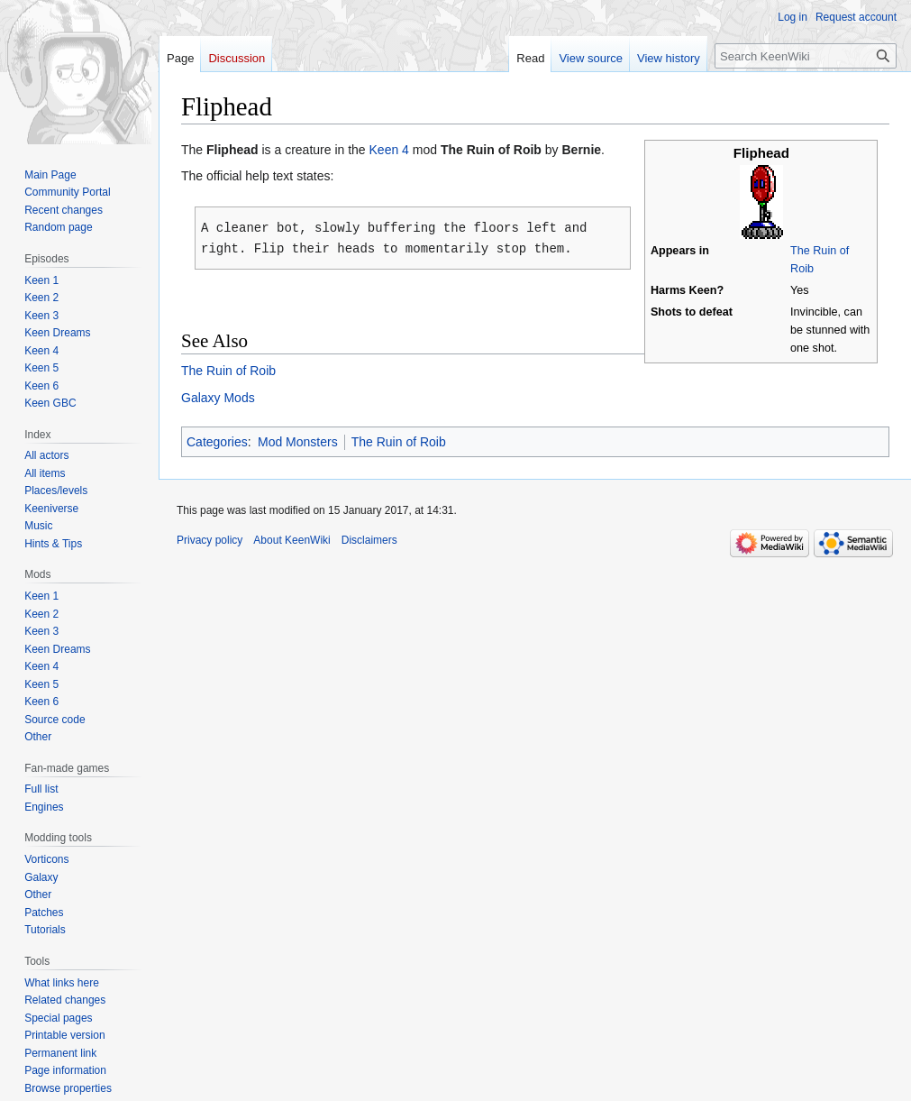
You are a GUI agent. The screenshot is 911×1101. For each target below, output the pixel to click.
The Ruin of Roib (228, 369)
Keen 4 (389, 149)
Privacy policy (209, 538)
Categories (217, 440)
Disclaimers (369, 538)
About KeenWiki (291, 538)
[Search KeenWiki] (806, 56)
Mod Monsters (298, 440)
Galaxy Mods (218, 396)
